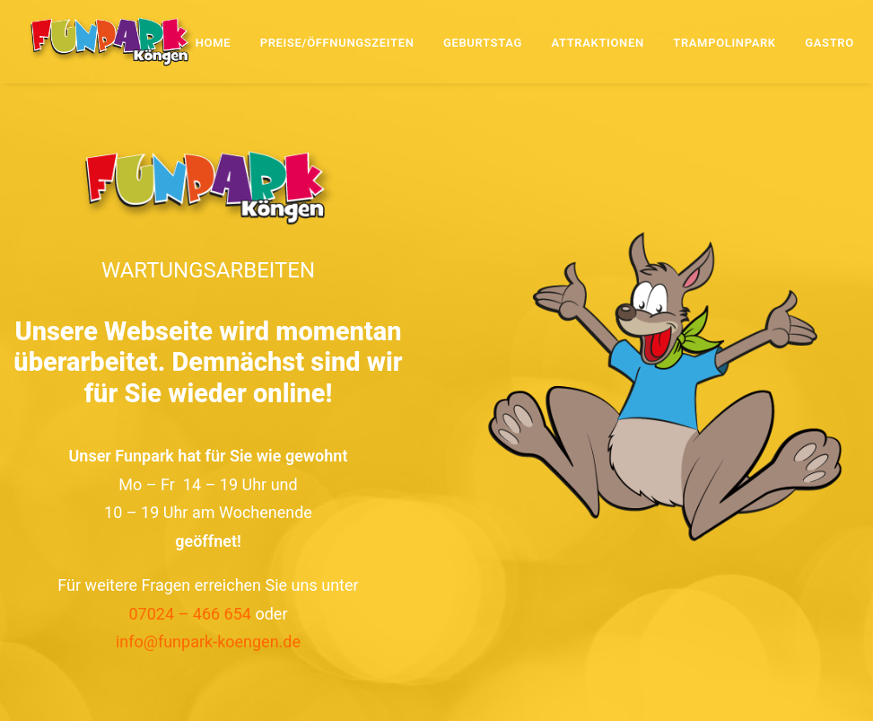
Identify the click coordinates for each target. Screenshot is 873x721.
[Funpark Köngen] (112, 41)
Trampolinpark (724, 42)
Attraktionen (597, 42)
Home (213, 42)
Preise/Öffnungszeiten (337, 42)
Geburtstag (482, 42)
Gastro (829, 42)
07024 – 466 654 (189, 613)
